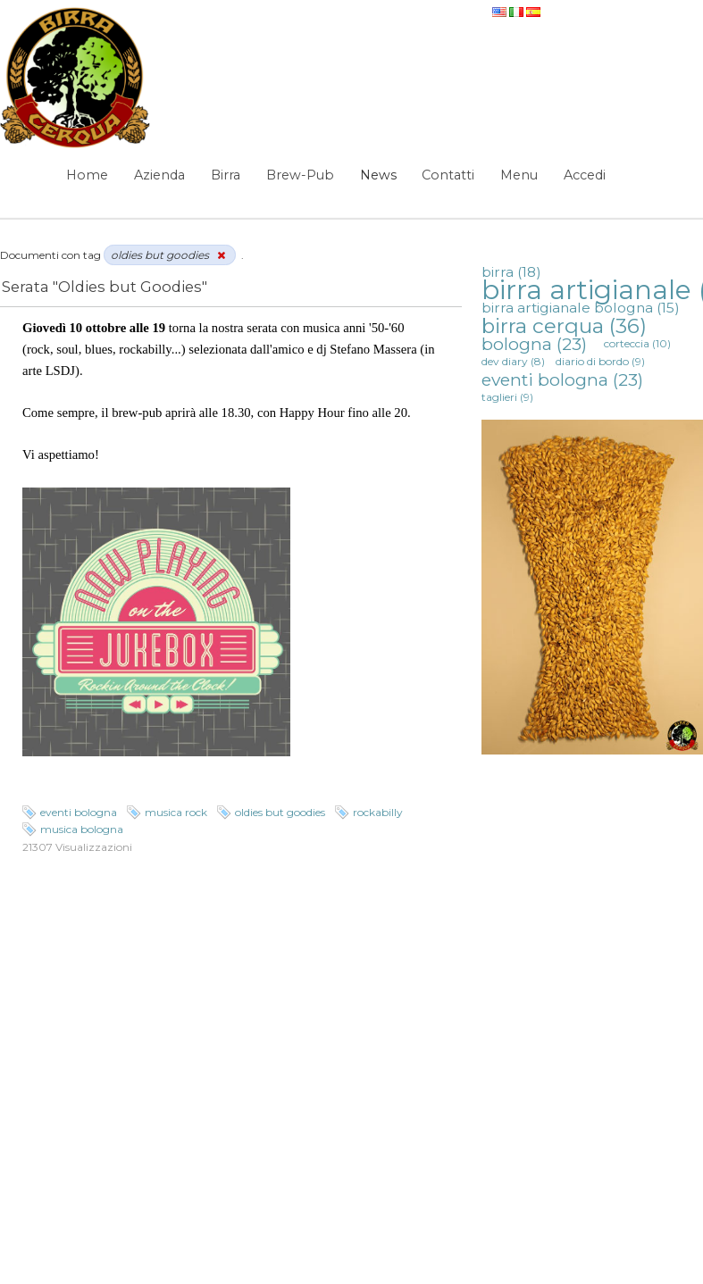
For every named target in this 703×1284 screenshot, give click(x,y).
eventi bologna (78, 812)
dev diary (513, 361)
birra (511, 271)
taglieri (507, 397)
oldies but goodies (280, 812)
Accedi (585, 175)
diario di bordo (600, 361)
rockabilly (378, 812)
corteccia (637, 343)
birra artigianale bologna (580, 307)
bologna (534, 343)
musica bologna (81, 829)
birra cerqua (564, 325)
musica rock (176, 812)
